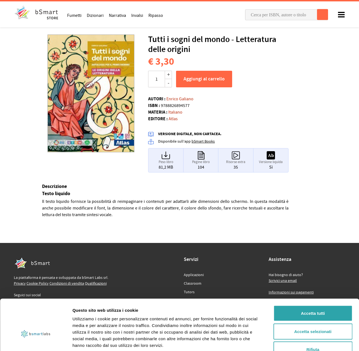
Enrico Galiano (179, 99)
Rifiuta (312, 314)
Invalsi (137, 15)
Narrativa (117, 15)
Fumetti (74, 15)
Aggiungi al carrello (204, 79)
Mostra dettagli (291, 340)
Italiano (175, 112)
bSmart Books (203, 141)
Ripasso (155, 15)
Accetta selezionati (312, 296)
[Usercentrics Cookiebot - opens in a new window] (36, 340)
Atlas (173, 119)
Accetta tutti (313, 278)
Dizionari (95, 15)
